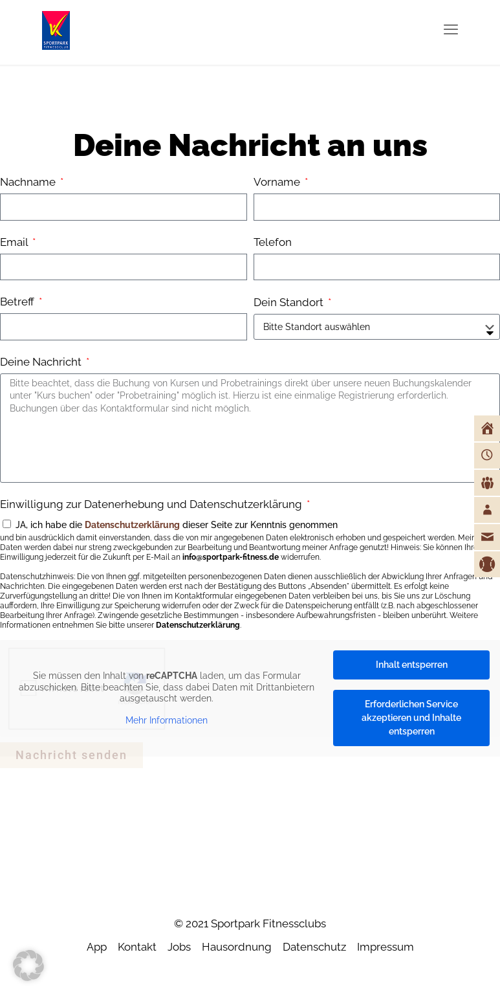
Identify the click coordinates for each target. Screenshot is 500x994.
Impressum (385, 946)
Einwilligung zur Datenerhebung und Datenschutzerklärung (152, 504)
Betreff (18, 301)
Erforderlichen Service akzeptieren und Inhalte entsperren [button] (411, 717)
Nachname (29, 181)
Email (15, 242)
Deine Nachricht (42, 361)
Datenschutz (314, 946)
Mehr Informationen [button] (166, 719)
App (97, 946)
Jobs (179, 946)
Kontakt (137, 946)
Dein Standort (290, 302)
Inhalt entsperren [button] (412, 664)
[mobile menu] (451, 29)
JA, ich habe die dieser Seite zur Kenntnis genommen (250, 575)
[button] (28, 965)
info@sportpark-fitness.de (230, 557)
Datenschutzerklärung (132, 525)
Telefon (273, 242)
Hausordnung (237, 946)
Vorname (278, 181)
